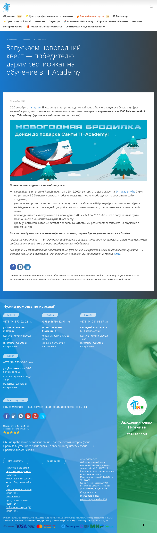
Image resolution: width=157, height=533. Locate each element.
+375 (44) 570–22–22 (18, 321)
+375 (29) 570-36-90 (18, 362)
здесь (117, 254)
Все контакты (15, 460)
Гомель (88, 314)
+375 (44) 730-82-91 (56, 321)
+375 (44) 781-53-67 (94, 321)
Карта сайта (53, 460)
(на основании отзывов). (16, 427)
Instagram (35, 107)
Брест (10, 355)
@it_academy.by (125, 191)
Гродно (50, 314)
